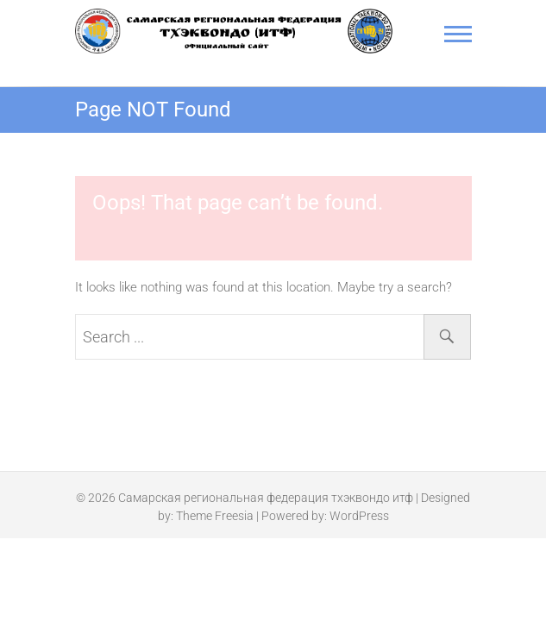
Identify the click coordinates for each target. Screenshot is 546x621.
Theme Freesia (215, 516)
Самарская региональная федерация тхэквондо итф (265, 498)
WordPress (359, 516)
